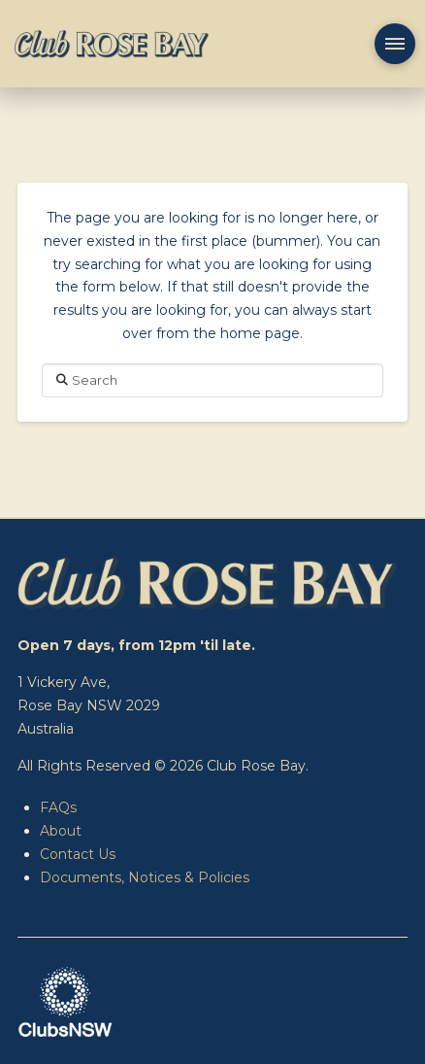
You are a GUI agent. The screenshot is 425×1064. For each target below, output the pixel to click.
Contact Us (77, 854)
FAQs (58, 807)
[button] (395, 43)
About (61, 831)
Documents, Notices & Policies (144, 877)
